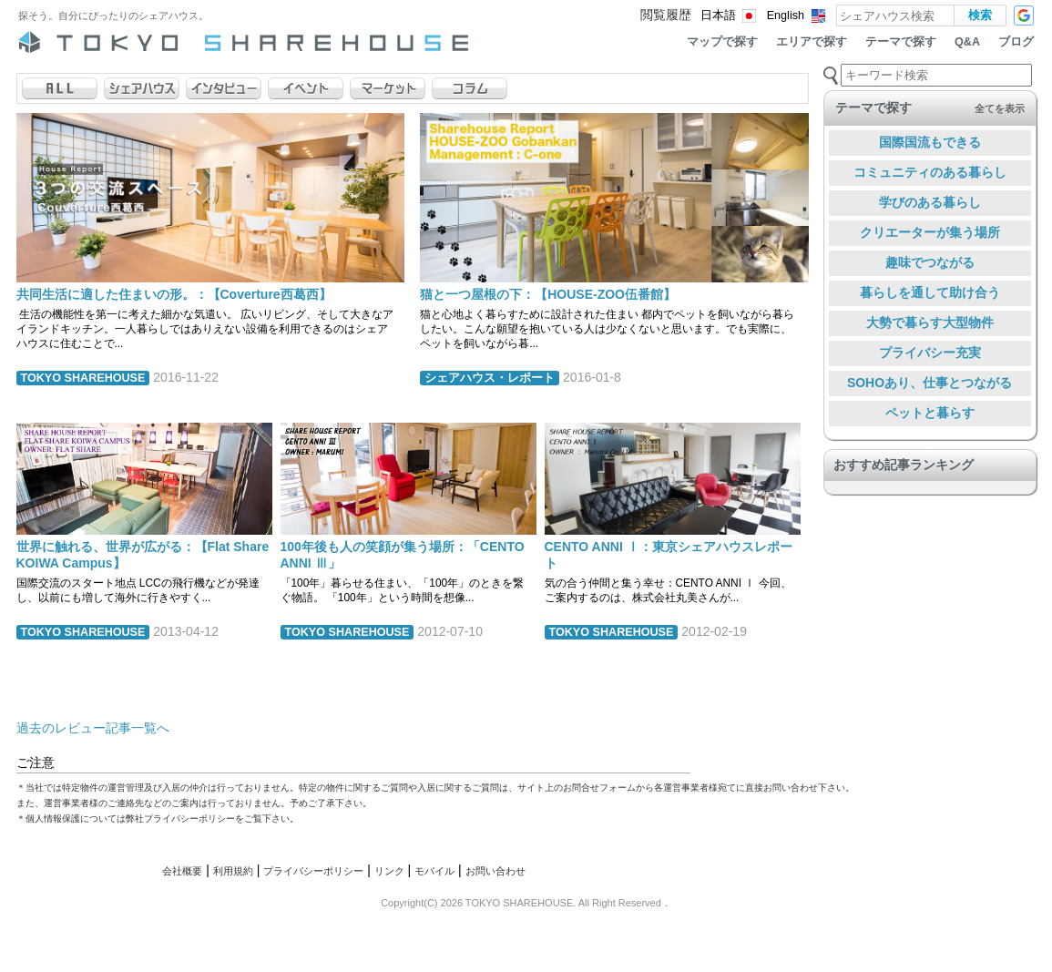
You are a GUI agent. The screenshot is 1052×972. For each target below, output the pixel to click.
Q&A (967, 42)
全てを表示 (1000, 108)
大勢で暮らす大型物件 (930, 322)
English (785, 15)
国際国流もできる (930, 142)
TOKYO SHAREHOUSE (83, 378)
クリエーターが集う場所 (930, 232)
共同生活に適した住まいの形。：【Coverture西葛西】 (174, 294)
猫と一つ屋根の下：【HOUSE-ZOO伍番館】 (548, 294)
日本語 (718, 15)
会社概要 (182, 870)
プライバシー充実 (930, 352)
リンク (389, 870)
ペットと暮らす (930, 412)
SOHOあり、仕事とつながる (929, 382)
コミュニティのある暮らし (929, 172)
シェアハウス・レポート (489, 378)
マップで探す (722, 42)
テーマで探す (900, 42)
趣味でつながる (930, 262)
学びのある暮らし (930, 202)
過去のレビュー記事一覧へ (92, 728)
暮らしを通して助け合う (930, 292)
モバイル (434, 870)
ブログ (1016, 42)
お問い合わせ (495, 870)
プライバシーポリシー (313, 870)
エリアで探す (811, 42)
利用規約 (233, 870)
